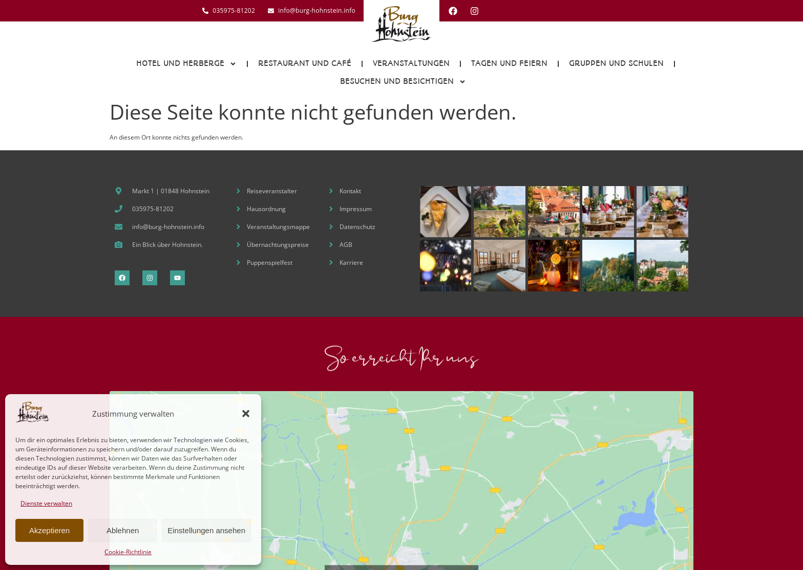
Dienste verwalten (46, 503)
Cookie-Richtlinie (128, 552)
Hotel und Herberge (186, 64)
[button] (246, 413)
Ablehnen (123, 530)
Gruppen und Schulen (616, 63)
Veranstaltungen (411, 63)
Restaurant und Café (304, 63)
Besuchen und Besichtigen (403, 81)
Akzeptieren (49, 530)
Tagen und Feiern (509, 63)
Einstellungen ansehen (206, 530)
